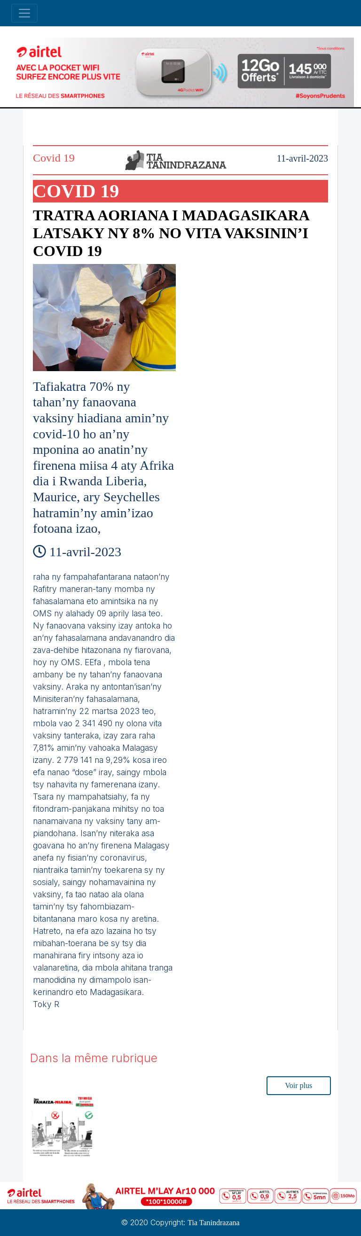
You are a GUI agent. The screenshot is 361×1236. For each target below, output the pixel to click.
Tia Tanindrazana (213, 1223)
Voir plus (298, 1085)
